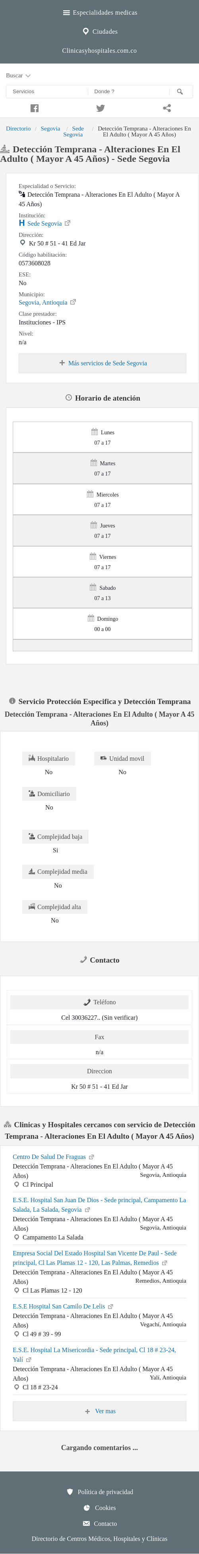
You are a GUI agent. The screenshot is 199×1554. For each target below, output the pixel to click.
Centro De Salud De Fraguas (54, 1156)
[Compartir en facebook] (33, 107)
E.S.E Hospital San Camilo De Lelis (63, 1306)
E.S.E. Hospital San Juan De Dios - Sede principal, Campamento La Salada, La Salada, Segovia (99, 1205)
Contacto (99, 1523)
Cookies (99, 1508)
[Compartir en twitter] (99, 107)
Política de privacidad (99, 1492)
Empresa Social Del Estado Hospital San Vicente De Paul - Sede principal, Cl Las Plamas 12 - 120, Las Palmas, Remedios (95, 1258)
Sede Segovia (73, 131)
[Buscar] (181, 92)
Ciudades (99, 30)
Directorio (18, 128)
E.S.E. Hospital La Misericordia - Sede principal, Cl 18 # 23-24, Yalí (94, 1355)
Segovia (50, 128)
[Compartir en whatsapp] (166, 107)
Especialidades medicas (99, 11)
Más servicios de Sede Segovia (102, 363)
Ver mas (99, 1411)
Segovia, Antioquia (48, 302)
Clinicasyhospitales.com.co (99, 50)
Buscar (19, 76)
